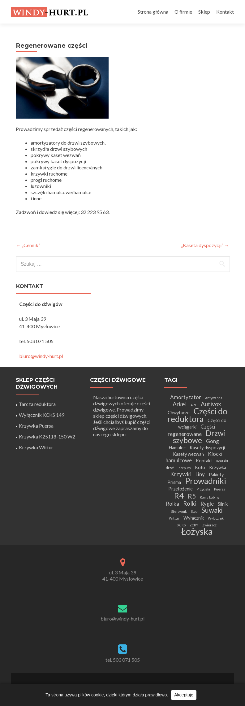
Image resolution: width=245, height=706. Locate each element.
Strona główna (153, 12)
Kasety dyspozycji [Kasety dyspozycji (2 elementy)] (207, 447)
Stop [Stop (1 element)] (194, 511)
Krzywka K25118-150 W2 (47, 436)
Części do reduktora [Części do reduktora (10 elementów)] (197, 415)
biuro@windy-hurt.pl (41, 356)
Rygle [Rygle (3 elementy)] (207, 503)
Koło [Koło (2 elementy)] (200, 467)
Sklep (204, 12)
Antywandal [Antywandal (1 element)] (214, 398)
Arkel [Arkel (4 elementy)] (180, 403)
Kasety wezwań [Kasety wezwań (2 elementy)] (188, 454)
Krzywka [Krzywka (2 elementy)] (217, 467)
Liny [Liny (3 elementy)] (200, 474)
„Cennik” (28, 245)
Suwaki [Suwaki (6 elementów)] (212, 510)
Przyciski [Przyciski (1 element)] (203, 489)
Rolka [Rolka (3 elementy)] (172, 503)
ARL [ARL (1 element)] (194, 405)
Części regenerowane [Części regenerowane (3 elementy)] (191, 430)
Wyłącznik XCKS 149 (41, 415)
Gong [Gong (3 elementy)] (212, 441)
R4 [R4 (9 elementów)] (179, 495)
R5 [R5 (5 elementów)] (192, 496)
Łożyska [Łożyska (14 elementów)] (197, 531)
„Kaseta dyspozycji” (205, 245)
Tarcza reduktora (37, 404)
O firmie (183, 12)
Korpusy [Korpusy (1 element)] (184, 468)
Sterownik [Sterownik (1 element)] (179, 511)
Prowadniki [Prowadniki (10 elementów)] (205, 481)
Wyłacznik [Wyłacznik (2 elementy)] (193, 518)
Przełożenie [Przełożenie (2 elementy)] (180, 488)
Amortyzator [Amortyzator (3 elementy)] (185, 397)
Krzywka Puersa (36, 426)
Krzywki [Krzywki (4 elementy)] (180, 473)
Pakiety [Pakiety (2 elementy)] (216, 474)
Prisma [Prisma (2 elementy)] (174, 482)
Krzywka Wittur (36, 447)
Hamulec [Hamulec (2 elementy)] (177, 447)
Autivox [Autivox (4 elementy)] (211, 403)
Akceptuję (183, 694)
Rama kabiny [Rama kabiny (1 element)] (209, 497)
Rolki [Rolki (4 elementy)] (189, 503)
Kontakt (225, 12)
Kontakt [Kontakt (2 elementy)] (204, 460)
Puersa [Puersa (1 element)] (219, 489)
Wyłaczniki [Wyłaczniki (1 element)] (216, 518)
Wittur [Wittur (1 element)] (174, 518)
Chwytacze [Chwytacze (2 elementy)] (179, 412)
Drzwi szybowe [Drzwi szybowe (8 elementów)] (199, 437)
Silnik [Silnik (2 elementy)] (223, 504)
